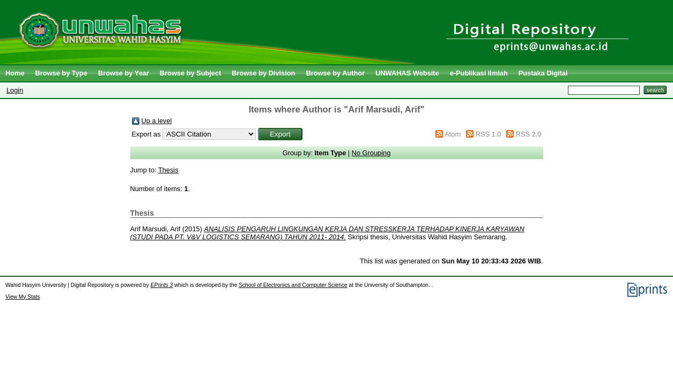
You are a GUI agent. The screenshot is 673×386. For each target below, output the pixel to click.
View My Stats (22, 297)
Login (14, 90)
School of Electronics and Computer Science (293, 285)
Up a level (157, 121)
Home (15, 73)
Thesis (168, 170)
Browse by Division (263, 73)
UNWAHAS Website (407, 73)
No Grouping (371, 153)
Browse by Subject (190, 73)
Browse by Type (61, 73)
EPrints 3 (162, 285)
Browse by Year (123, 73)
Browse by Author (335, 73)
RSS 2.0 (529, 134)
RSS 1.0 (488, 134)
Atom (453, 134)
